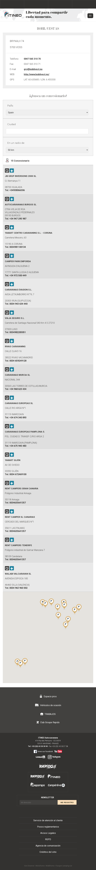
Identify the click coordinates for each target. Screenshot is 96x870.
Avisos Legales (48, 833)
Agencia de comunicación (48, 845)
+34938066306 (17, 190)
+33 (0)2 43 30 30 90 (40, 746)
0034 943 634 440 (18, 303)
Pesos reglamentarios (48, 826)
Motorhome (40, 866)
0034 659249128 (17, 360)
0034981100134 (17, 247)
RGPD (48, 839)
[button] (74, 610)
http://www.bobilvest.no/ (36, 74)
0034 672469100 (17, 474)
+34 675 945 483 (17, 446)
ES (90, 15)
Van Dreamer (29, 866)
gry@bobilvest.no (33, 69)
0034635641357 (17, 502)
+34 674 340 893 (17, 417)
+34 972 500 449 (17, 275)
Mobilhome (50, 866)
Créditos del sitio (48, 852)
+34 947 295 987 (17, 218)
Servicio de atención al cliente (48, 820)
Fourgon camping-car (64, 866)
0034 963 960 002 (18, 588)
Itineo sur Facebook (43, 751)
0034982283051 (17, 332)
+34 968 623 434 (17, 389)
